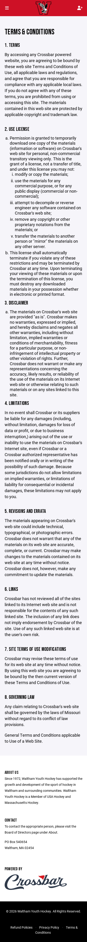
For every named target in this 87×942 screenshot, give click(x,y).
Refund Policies (21, 927)
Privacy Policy (49, 927)
